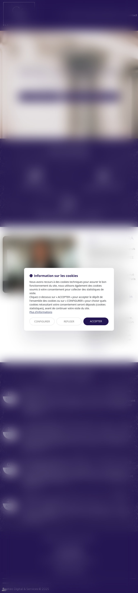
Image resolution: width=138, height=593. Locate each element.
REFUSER (69, 321)
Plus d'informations (40, 312)
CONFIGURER (42, 321)
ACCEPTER (96, 321)
